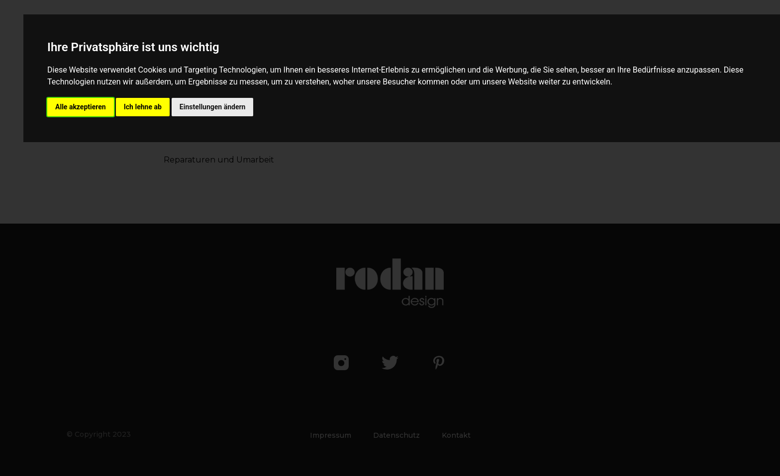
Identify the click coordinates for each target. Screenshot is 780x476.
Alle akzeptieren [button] (80, 107)
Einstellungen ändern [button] (213, 107)
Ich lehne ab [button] (143, 107)
